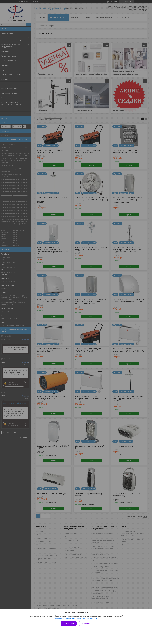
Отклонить (86, 623)
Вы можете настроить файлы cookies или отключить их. (75, 618)
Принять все (69, 623)
